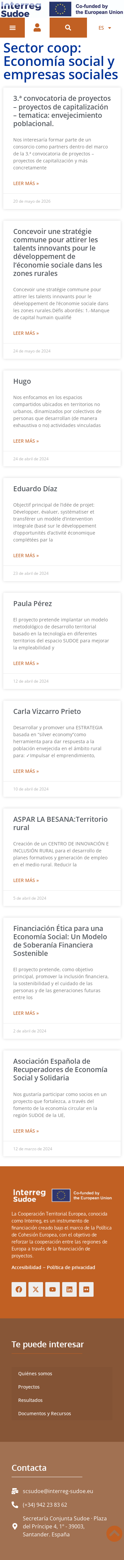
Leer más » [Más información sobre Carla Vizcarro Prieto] (26, 771)
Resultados (30, 1400)
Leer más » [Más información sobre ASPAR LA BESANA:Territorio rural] (26, 880)
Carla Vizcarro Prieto (47, 711)
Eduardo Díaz (35, 488)
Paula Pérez (32, 603)
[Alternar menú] (12, 27)
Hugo (22, 381)
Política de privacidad (71, 1267)
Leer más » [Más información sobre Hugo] (26, 441)
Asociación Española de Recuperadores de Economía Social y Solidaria (60, 1069)
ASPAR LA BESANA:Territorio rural (60, 823)
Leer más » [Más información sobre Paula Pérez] (26, 663)
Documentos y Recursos (44, 1413)
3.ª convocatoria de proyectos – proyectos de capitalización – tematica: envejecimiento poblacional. (62, 111)
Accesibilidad (26, 1267)
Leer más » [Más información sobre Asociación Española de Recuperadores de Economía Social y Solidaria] (26, 1131)
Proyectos (29, 1387)
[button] (68, 27)
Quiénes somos (35, 1373)
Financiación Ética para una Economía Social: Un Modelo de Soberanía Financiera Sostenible (60, 941)
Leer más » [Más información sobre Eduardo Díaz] (26, 555)
